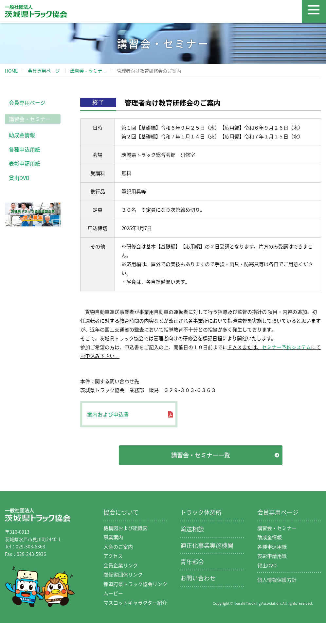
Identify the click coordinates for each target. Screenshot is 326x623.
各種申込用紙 (24, 149)
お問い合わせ (198, 578)
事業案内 (113, 537)
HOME (11, 70)
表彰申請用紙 (24, 163)
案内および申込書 (108, 414)
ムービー (113, 593)
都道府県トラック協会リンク (135, 584)
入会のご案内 (118, 546)
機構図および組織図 (125, 528)
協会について (120, 512)
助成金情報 (22, 135)
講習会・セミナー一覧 (200, 455)
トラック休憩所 (201, 512)
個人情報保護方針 (277, 579)
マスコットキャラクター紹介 (135, 602)
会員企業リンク (120, 565)
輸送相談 (192, 529)
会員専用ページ (44, 70)
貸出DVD (19, 178)
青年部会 (192, 561)
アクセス (113, 556)
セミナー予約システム (286, 347)
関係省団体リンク (123, 574)
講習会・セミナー (88, 70)
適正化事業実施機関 (206, 545)
